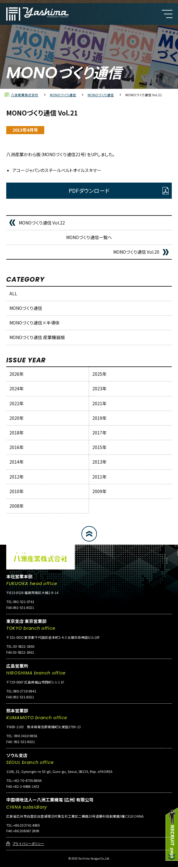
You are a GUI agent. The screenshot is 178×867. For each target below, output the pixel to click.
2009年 (99, 491)
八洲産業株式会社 (24, 95)
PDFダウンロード (89, 190)
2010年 (16, 491)
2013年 (99, 462)
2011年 (99, 477)
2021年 (99, 403)
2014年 (16, 462)
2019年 (99, 418)
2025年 (99, 374)
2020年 (16, 418)
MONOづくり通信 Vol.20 (136, 252)
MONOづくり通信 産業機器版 (37, 337)
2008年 (16, 506)
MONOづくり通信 (63, 95)
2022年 (16, 403)
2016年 (16, 447)
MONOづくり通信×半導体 (34, 323)
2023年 (99, 388)
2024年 (16, 388)
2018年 (16, 432)
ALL (13, 293)
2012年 (16, 477)
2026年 (16, 374)
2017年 (99, 432)
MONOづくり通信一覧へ (89, 237)
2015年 (99, 447)
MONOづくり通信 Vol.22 (42, 223)
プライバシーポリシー (28, 843)
